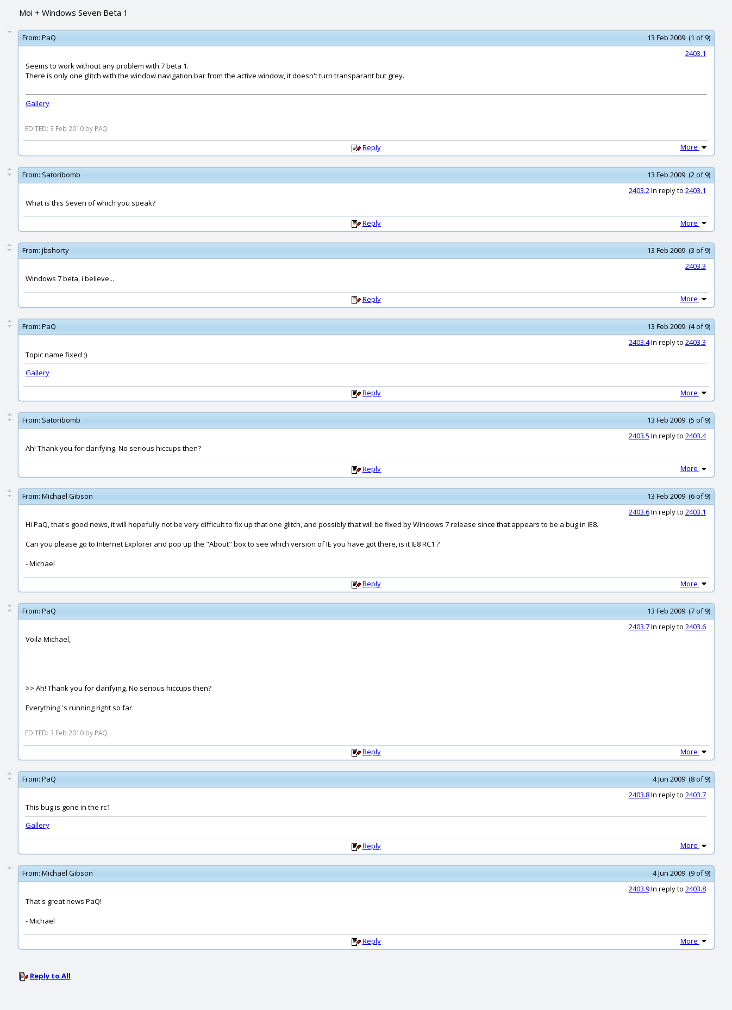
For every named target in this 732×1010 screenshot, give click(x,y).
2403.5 (639, 436)
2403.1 (695, 53)
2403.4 (639, 342)
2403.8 (639, 795)
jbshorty (55, 250)
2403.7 (639, 626)
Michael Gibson (67, 496)
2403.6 (639, 512)
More (694, 147)
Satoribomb (61, 174)
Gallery (37, 103)
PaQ (49, 37)
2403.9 (639, 889)
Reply (371, 147)
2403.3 (695, 266)
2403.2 (639, 190)
